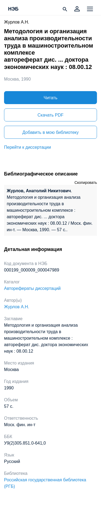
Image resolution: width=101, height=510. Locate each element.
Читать (50, 97)
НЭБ (13, 9)
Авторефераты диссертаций (32, 288)
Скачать (50, 115)
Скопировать (85, 182)
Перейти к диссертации (27, 147)
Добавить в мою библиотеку (50, 132)
